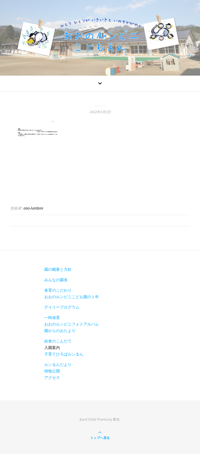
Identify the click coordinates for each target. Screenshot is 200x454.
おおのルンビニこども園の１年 (71, 296)
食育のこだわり (58, 290)
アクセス (52, 377)
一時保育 (52, 317)
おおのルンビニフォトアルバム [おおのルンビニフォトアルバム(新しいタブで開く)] (71, 324)
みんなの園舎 (56, 279)
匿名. (117, 419)
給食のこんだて (58, 340)
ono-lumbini (33, 208)
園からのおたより (60, 330)
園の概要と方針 (58, 269)
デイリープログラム (61, 307)
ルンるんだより (58, 364)
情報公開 (52, 370)
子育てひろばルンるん (63, 354)
